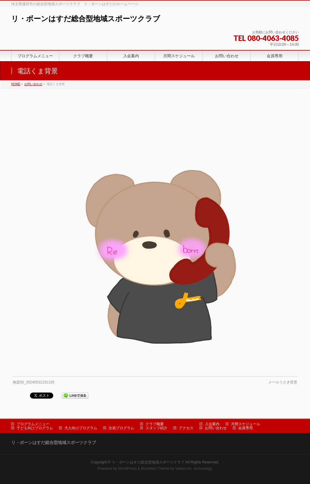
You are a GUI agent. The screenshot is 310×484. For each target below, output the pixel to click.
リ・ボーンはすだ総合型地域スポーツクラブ (85, 19)
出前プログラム (121, 428)
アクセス (186, 428)
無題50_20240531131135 (33, 382)
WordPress (127, 468)
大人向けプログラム (80, 428)
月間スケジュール (245, 424)
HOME (15, 84)
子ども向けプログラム (35, 428)
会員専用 (245, 428)
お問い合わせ (33, 84)
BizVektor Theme (155, 468)
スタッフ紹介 (156, 428)
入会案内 (212, 424)
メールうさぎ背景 (282, 382)
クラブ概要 (155, 424)
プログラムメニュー (33, 424)
